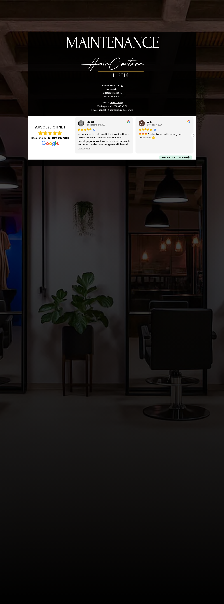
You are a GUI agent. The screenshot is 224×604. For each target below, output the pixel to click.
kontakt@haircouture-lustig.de (116, 109)
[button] (193, 135)
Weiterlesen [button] (84, 148)
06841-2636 (116, 102)
